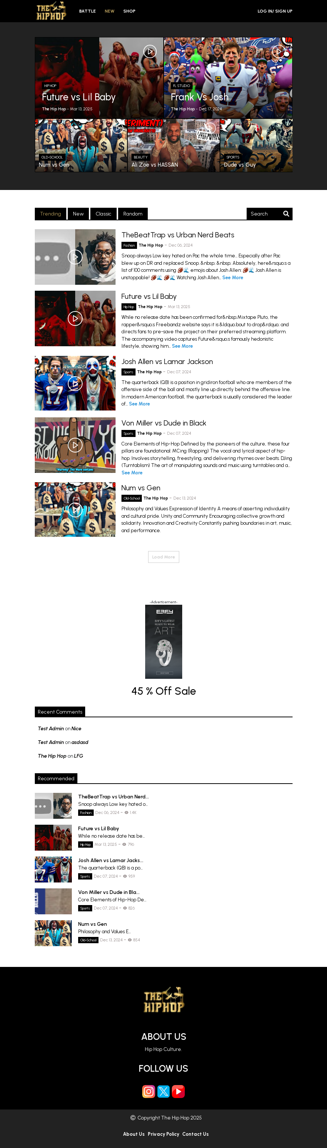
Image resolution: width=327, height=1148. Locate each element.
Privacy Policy (163, 1134)
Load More (163, 557)
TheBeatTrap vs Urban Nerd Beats (177, 234)
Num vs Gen (140, 487)
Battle (87, 11)
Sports (128, 372)
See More (232, 277)
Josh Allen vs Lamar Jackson (167, 361)
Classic (103, 214)
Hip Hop (129, 306)
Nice (76, 728)
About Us (163, 1036)
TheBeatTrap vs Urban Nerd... (113, 797)
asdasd (80, 742)
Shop (129, 11)
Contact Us (195, 1134)
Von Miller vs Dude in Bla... (109, 892)
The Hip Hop (151, 245)
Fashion (129, 245)
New (109, 11)
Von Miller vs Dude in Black (163, 422)
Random (133, 214)
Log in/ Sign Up (275, 11)
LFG (78, 756)
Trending (50, 214)
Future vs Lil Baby (149, 296)
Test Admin (51, 728)
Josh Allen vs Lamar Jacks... (110, 860)
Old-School (132, 498)
